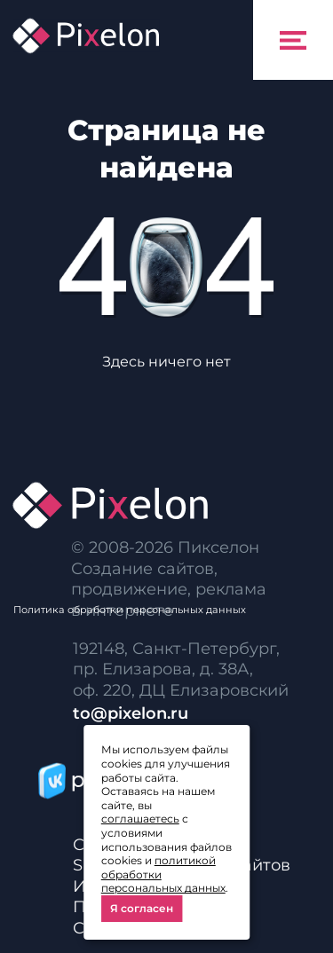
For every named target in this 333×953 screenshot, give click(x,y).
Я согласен (141, 908)
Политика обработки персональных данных (129, 609)
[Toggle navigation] (293, 40)
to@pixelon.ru (130, 713)
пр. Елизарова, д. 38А (161, 669)
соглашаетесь (140, 818)
